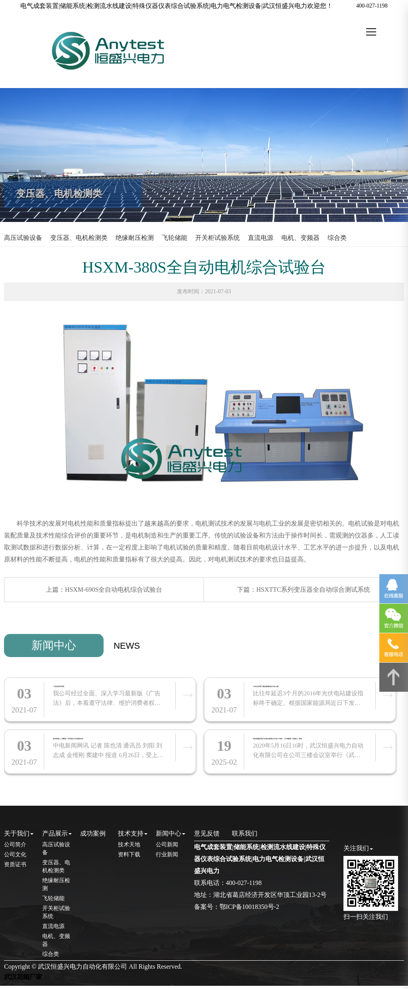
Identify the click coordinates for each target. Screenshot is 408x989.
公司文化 (15, 858)
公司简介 (15, 848)
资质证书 (15, 868)
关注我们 (358, 851)
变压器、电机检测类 (79, 237)
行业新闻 (167, 858)
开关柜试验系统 (217, 237)
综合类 (337, 237)
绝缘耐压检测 (135, 237)
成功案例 (93, 836)
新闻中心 (53, 645)
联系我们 (244, 836)
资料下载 (129, 858)
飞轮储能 (174, 237)
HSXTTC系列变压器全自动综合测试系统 (313, 589)
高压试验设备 (23, 237)
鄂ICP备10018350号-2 (249, 910)
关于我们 (18, 836)
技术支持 (132, 836)
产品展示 (57, 836)
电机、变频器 (300, 237)
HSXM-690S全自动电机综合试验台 (113, 589)
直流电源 (260, 237)
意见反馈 (207, 836)
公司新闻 (167, 848)
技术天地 (129, 848)
